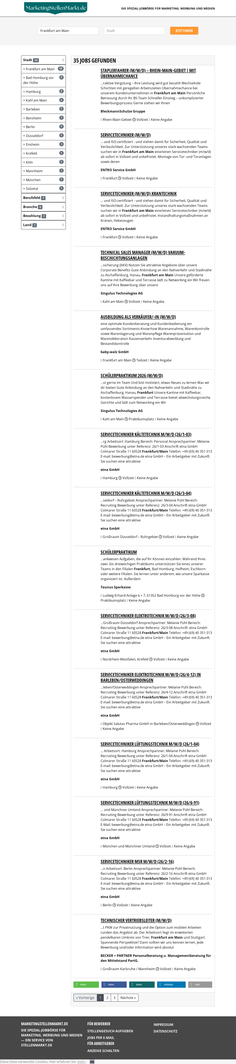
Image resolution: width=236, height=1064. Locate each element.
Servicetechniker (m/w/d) (126, 135)
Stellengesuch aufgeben (110, 1031)
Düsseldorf (43, 135)
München (43, 179)
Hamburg (43, 91)
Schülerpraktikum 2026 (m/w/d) (132, 375)
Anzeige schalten (103, 1050)
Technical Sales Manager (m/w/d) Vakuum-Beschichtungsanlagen (143, 255)
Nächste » (128, 997)
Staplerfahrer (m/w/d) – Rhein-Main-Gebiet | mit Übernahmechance (148, 73)
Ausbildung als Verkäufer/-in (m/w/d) (138, 317)
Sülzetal (43, 188)
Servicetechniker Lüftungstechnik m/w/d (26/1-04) (150, 744)
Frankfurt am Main (43, 69)
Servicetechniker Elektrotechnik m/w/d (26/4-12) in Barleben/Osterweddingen (151, 677)
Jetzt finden (184, 30)
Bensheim (43, 118)
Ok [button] (92, 1062)
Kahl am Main (43, 100)
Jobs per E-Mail (100, 1037)
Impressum (163, 1024)
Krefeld (43, 153)
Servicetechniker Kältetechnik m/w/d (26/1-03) (146, 434)
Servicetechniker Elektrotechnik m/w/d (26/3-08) (148, 615)
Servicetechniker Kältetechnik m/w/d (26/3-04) (146, 493)
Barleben (43, 109)
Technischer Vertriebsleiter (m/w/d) (136, 920)
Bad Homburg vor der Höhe (43, 80)
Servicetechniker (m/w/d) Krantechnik (139, 193)
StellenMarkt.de (36, 1045)
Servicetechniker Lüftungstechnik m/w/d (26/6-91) (150, 802)
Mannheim (43, 170)
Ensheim (43, 144)
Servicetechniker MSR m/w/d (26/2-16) (137, 861)
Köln (43, 162)
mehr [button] (81, 1061)
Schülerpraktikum (119, 552)
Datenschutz (165, 1031)
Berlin (43, 126)
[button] (43, 59)
